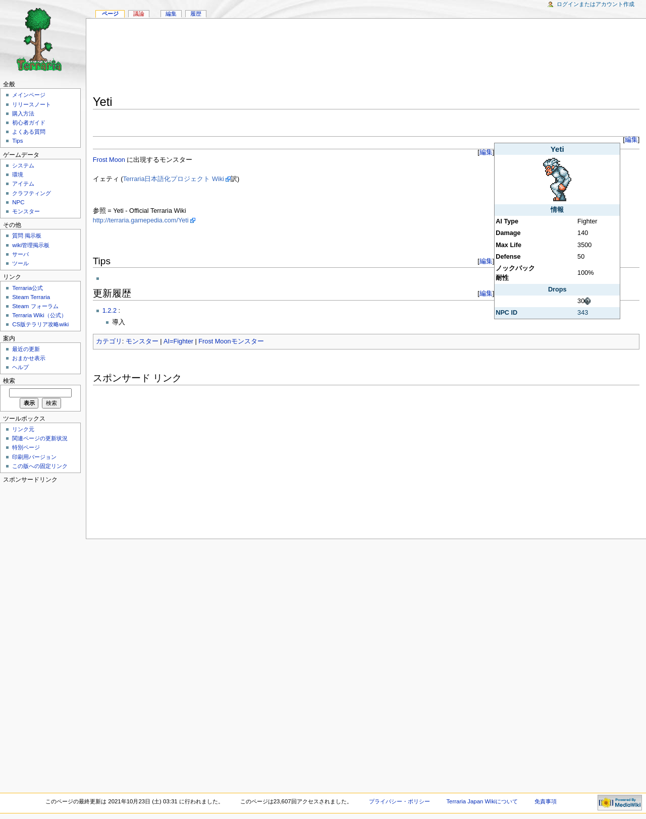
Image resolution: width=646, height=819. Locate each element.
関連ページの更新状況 (40, 438)
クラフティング (31, 193)
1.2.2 (109, 310)
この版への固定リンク (40, 466)
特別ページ (26, 447)
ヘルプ (20, 367)
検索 (9, 381)
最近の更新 (26, 349)
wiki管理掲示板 (30, 245)
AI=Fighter (178, 341)
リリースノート (31, 104)
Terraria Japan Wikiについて (482, 801)
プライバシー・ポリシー (399, 801)
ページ (110, 14)
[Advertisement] (366, 58)
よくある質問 (28, 132)
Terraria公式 (27, 288)
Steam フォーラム (35, 306)
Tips (17, 141)
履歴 (195, 14)
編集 (631, 139)
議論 (138, 14)
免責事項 (545, 801)
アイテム (23, 184)
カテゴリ (109, 341)
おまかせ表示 (28, 358)
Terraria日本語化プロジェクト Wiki (173, 179)
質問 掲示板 (26, 235)
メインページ (28, 95)
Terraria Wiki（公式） (39, 315)
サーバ (20, 254)
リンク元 (23, 429)
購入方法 (23, 113)
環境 (17, 174)
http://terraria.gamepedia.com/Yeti (141, 220)
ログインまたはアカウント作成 (595, 4)
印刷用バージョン (34, 457)
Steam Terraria (31, 297)
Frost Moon (109, 159)
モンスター (142, 341)
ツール (20, 263)
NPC (18, 202)
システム (23, 165)
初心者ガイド (28, 123)
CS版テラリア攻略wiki (40, 324)
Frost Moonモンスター (230, 341)
